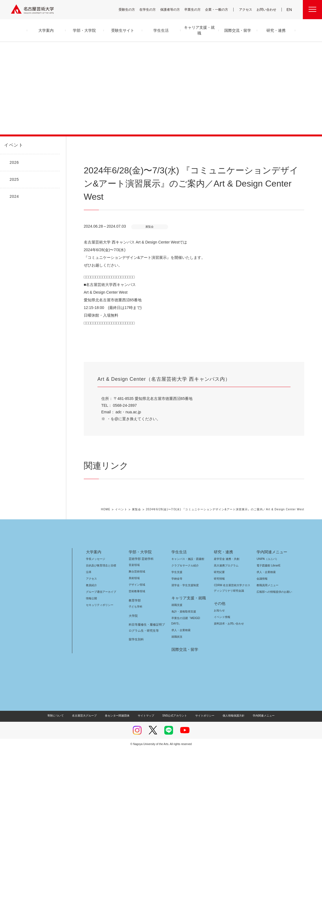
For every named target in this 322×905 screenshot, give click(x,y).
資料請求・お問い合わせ (228, 779)
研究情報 (219, 734)
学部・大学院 (139, 707)
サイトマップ (147, 871)
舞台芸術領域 (137, 727)
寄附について (60, 871)
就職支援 (176, 760)
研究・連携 (222, 707)
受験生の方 (130, 9)
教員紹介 (91, 740)
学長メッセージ (95, 714)
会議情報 (262, 734)
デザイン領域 (136, 740)
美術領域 (134, 733)
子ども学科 (135, 762)
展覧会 (142, 665)
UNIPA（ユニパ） (266, 714)
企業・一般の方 (219, 9)
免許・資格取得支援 (183, 767)
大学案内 (93, 707)
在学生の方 (151, 9)
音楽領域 (134, 720)
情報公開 (91, 754)
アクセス (247, 9)
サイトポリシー (202, 871)
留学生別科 (136, 794)
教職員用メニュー (267, 740)
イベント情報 (221, 772)
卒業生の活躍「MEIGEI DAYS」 (188, 773)
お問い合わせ (267, 9)
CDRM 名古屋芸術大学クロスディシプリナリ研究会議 (232, 743)
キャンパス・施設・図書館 (185, 714)
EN (289, 9)
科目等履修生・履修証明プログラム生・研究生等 (146, 783)
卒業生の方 (196, 9)
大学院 (133, 771)
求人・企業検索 (180, 785)
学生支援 (176, 727)
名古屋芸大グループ (88, 871)
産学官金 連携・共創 (226, 714)
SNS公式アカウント (174, 871)
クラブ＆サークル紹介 (184, 721)
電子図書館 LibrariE (269, 721)
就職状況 (176, 792)
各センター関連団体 (120, 871)
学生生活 (179, 707)
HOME (112, 665)
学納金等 (176, 734)
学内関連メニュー (271, 707)
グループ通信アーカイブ (100, 747)
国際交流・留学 (183, 804)
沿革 (88, 727)
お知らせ (219, 766)
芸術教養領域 (137, 746)
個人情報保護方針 (230, 871)
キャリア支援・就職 (186, 753)
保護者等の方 (173, 9)
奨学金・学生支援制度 (184, 740)
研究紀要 (219, 727)
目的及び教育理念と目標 (101, 721)
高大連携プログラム (225, 721)
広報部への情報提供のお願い (274, 747)
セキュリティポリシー (98, 760)
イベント (12, 145)
